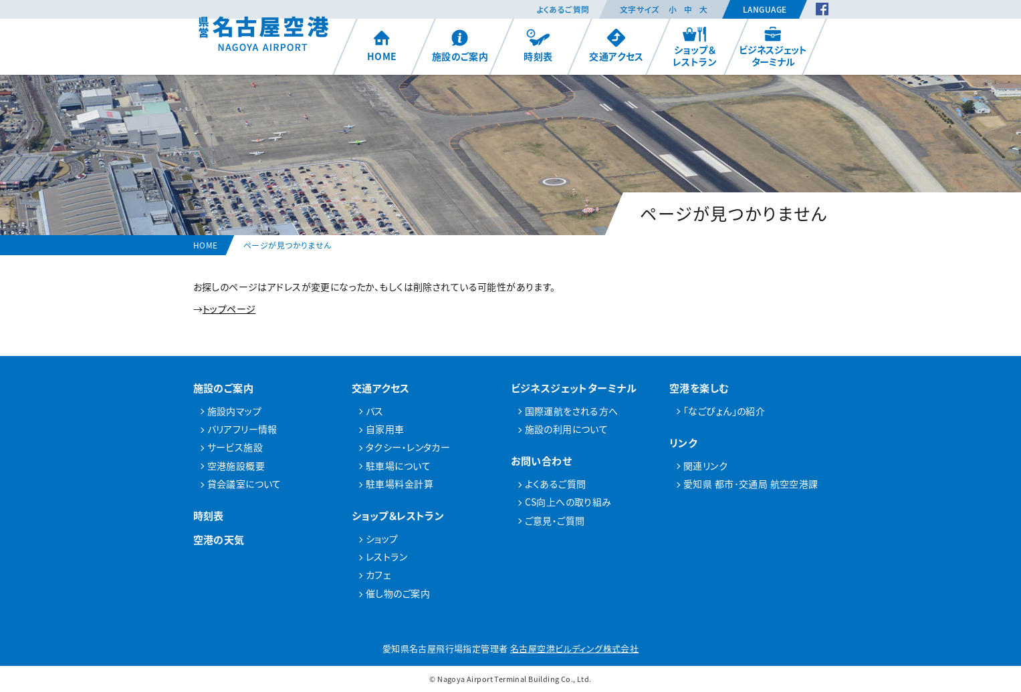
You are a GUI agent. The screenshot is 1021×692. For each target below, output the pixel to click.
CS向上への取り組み (568, 501)
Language (764, 9)
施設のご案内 (459, 46)
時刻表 (538, 46)
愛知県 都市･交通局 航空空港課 (750, 483)
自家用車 (385, 429)
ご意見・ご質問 (555, 520)
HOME (381, 46)
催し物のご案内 (398, 593)
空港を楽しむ (699, 387)
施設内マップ (234, 410)
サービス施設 (235, 447)
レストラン (386, 556)
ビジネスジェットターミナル (773, 46)
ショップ (382, 538)
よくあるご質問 (563, 9)
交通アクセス (616, 46)
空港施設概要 (236, 465)
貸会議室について (244, 483)
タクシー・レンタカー (408, 447)
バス (375, 410)
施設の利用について (566, 429)
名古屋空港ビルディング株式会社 (574, 648)
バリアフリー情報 (242, 429)
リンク (683, 442)
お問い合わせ (541, 460)
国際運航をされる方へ (571, 410)
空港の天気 (219, 539)
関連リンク (705, 465)
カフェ (378, 574)
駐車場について (398, 465)
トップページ (229, 308)
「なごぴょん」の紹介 (724, 410)
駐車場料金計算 (399, 483)
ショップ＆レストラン (695, 46)
